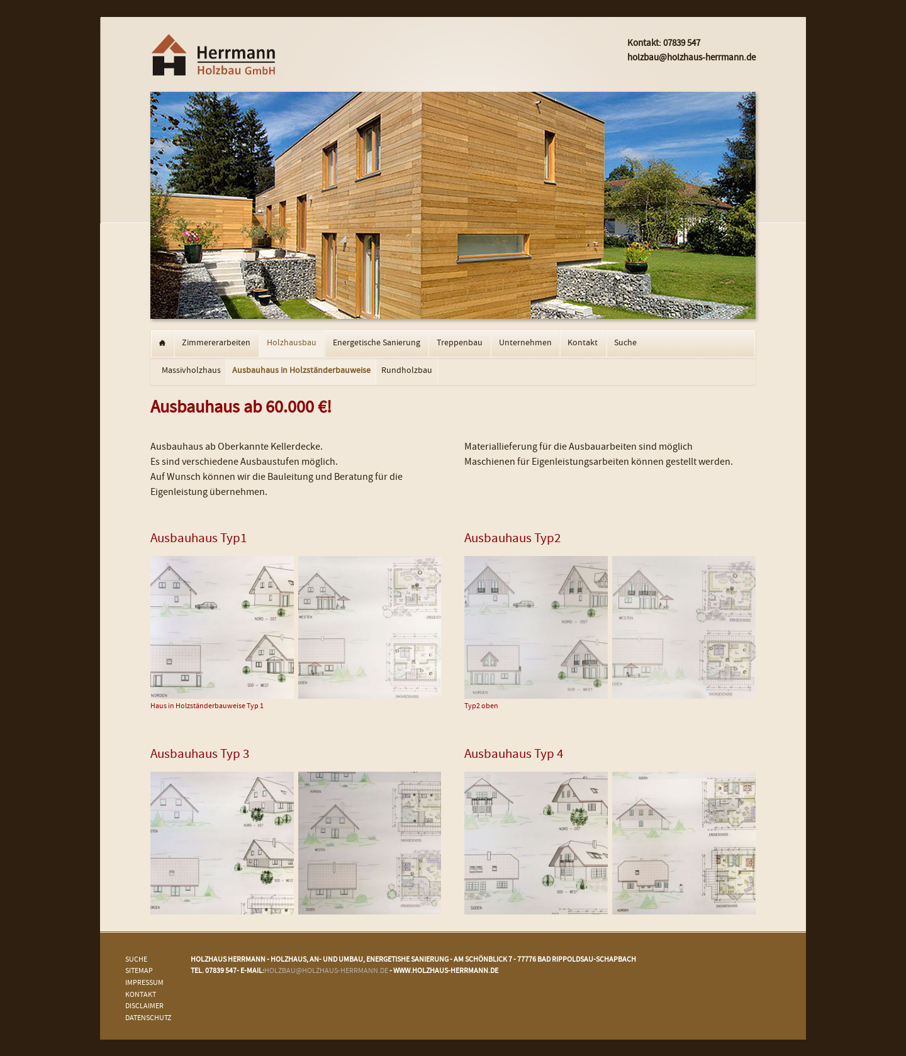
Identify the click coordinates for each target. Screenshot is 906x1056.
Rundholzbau (406, 371)
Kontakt (583, 343)
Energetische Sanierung (376, 343)
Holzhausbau (291, 343)
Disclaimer (144, 1007)
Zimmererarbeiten (216, 343)
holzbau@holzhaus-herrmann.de (326, 971)
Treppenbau (460, 343)
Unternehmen (525, 343)
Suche (625, 343)
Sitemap (139, 971)
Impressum (144, 983)
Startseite (162, 343)
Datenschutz (148, 1019)
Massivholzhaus (191, 371)
